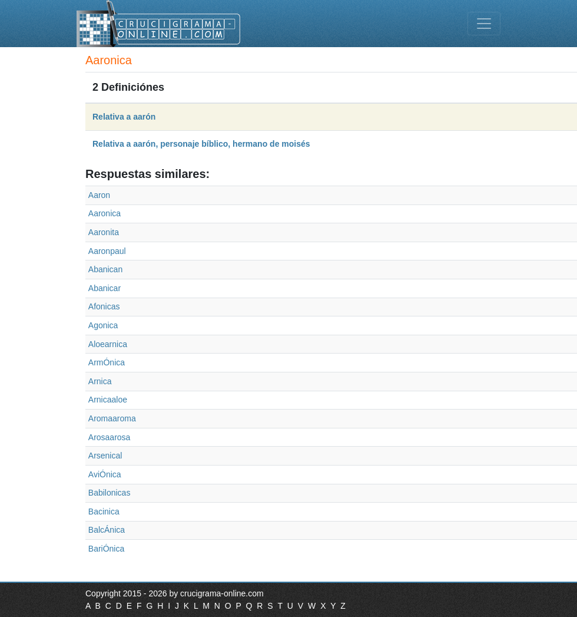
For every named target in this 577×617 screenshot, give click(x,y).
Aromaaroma (112, 418)
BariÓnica (106, 548)
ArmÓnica (106, 362)
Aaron (99, 195)
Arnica (100, 381)
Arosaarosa (109, 437)
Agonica (103, 325)
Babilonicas (109, 492)
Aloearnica (107, 344)
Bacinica (104, 511)
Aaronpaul (107, 251)
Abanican (105, 269)
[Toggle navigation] (483, 23)
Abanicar (104, 288)
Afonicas (104, 306)
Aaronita (103, 232)
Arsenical (105, 455)
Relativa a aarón (123, 116)
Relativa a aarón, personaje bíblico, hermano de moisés (201, 144)
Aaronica (104, 213)
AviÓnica (104, 474)
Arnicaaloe (107, 399)
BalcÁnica (106, 529)
